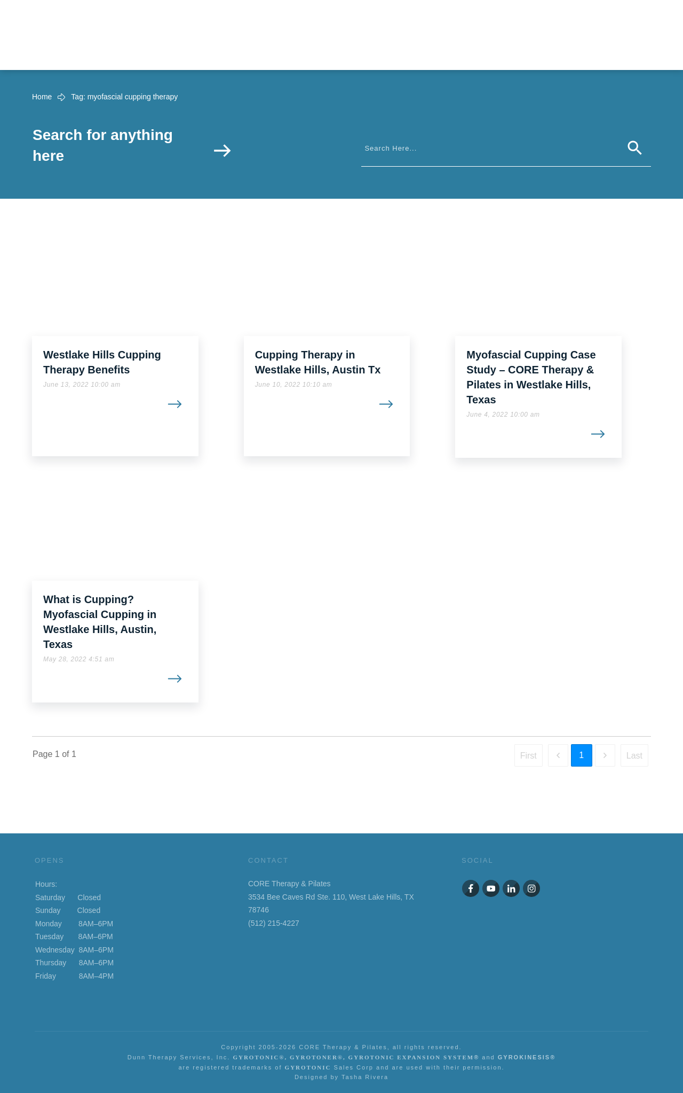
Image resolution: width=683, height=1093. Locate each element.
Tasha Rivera (365, 1077)
